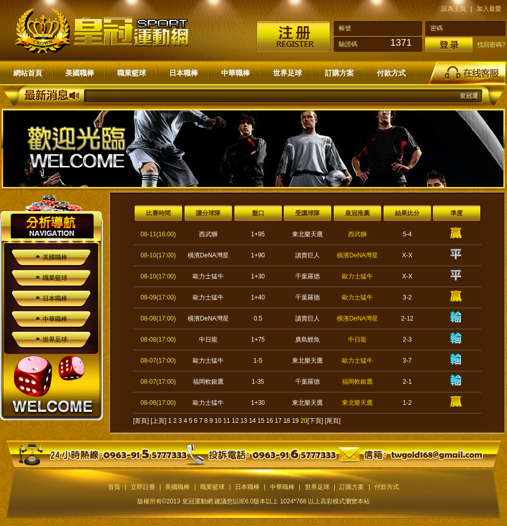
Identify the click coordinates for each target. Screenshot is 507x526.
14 (252, 420)
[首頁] (141, 420)
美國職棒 (79, 73)
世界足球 (287, 73)
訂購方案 (339, 73)
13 (243, 420)
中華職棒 (235, 73)
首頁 (114, 487)
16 (269, 420)
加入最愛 (489, 8)
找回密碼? (491, 44)
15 (261, 420)
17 (278, 420)
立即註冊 (143, 487)
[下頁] (315, 420)
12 (235, 420)
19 (295, 420)
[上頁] (159, 420)
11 (226, 420)
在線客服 (466, 73)
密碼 (436, 28)
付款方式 (391, 73)
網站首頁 (27, 73)
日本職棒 (183, 73)
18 (286, 420)
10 (217, 420)
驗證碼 (348, 44)
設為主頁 (453, 8)
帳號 (345, 28)
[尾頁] (333, 420)
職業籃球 (131, 73)
